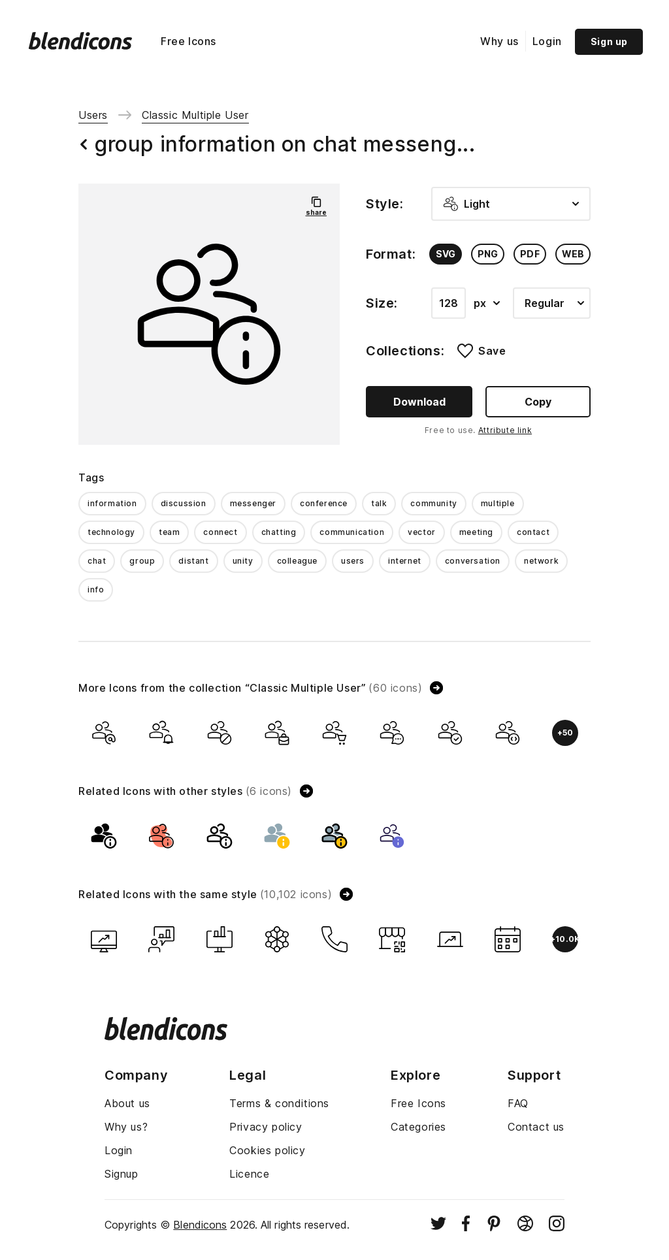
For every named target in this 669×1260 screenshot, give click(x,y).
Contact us (536, 1126)
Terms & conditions (279, 1103)
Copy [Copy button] (538, 401)
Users (93, 114)
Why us (499, 41)
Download (419, 401)
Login (547, 41)
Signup (122, 1173)
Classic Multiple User (195, 114)
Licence (249, 1173)
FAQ (518, 1103)
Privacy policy (265, 1126)
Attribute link (505, 430)
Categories (418, 1126)
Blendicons (200, 1224)
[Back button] (83, 144)
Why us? (126, 1126)
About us (127, 1103)
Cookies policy (267, 1150)
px (487, 303)
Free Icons (188, 41)
